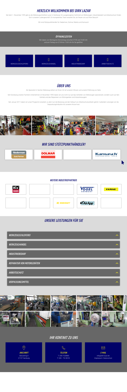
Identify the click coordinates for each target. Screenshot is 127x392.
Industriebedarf (78, 64)
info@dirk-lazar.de (103, 356)
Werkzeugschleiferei (19, 64)
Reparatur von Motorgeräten (24, 263)
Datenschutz (107, 358)
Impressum (98, 358)
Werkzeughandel (49, 64)
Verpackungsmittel (19, 282)
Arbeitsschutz (108, 64)
